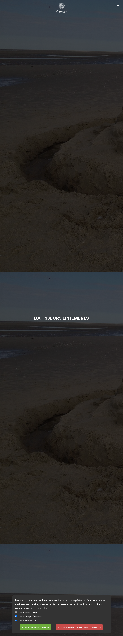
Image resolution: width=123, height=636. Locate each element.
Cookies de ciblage (27, 620)
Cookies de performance (30, 616)
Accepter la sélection (35, 627)
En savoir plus (39, 608)
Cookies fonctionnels (28, 612)
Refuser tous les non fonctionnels (79, 627)
